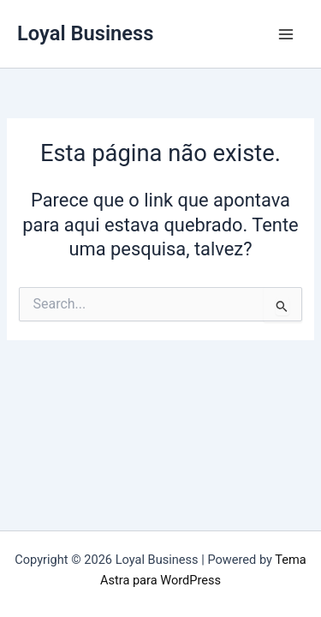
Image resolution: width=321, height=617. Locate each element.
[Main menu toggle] (286, 34)
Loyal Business (85, 33)
